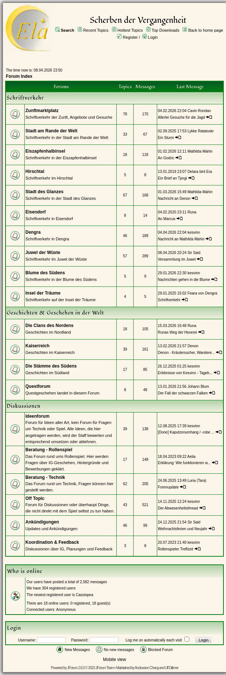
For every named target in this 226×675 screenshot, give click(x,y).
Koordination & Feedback (52, 542)
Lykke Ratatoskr (200, 131)
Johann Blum (198, 387)
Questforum (37, 386)
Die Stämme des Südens (51, 366)
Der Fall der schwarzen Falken (183, 393)
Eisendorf (35, 212)
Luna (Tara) (196, 481)
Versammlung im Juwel (177, 259)
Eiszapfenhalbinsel (45, 151)
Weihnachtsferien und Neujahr (182, 529)
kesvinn (193, 232)
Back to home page (205, 30)
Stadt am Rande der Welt (51, 130)
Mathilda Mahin (199, 151)
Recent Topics (96, 30)
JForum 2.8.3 (76, 668)
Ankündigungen (42, 522)
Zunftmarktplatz (42, 110)
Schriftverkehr (169, 300)
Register (130, 37)
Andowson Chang (147, 668)
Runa (191, 212)
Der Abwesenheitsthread (178, 508)
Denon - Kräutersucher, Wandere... (186, 353)
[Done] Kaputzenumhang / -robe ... (186, 432)
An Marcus (167, 219)
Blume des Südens (45, 272)
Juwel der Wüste (42, 252)
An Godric (166, 158)
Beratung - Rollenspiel (48, 449)
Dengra (32, 232)
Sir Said (193, 253)
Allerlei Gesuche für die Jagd (181, 117)
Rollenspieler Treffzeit (175, 549)
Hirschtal (34, 171)
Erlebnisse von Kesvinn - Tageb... (185, 373)
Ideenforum (37, 416)
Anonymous (66, 610)
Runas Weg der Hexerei (177, 332)
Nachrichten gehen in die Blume (184, 280)
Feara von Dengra (202, 293)
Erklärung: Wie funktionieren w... (184, 463)
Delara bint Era (199, 172)
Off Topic (35, 498)
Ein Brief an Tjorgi (172, 178)
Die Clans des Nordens (49, 325)
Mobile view (114, 659)
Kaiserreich (37, 345)
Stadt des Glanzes (44, 191)
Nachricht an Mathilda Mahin (181, 239)
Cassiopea (84, 595)
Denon (192, 346)
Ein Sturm (166, 138)
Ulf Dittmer (171, 668)
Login (153, 37)
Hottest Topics (130, 30)
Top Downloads (165, 30)
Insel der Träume (42, 293)
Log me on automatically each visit (154, 640)
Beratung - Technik (45, 477)
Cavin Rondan (199, 111)
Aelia (191, 457)
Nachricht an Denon (174, 198)
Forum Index (19, 76)
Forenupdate (168, 487)
